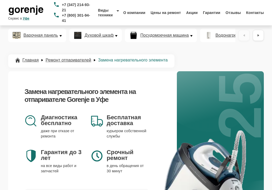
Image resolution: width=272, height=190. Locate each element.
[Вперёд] (258, 35)
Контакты (255, 13)
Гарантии (211, 13)
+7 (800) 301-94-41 (76, 18)
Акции (192, 13)
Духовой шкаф (99, 35)
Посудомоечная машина (164, 35)
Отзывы (233, 13)
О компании (134, 13)
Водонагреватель (232, 35)
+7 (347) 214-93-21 (76, 7)
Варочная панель (40, 35)
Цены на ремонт (165, 13)
